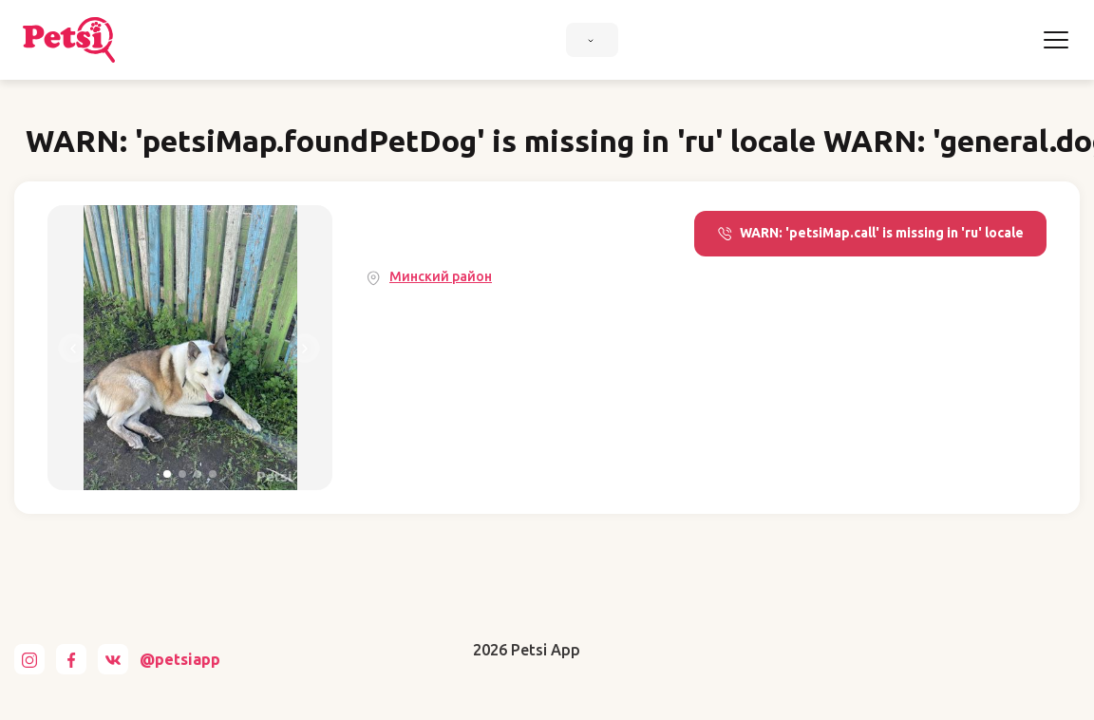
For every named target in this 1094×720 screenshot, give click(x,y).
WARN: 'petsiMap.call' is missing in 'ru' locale (870, 233)
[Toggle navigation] (1056, 40)
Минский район (440, 276)
